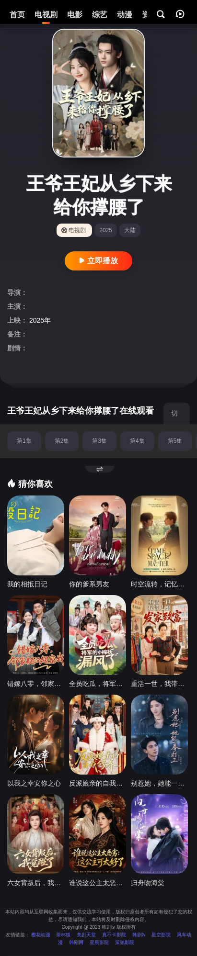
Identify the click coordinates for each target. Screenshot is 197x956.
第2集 (62, 441)
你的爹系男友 (89, 584)
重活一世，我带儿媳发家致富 (159, 683)
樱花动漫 (40, 934)
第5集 (175, 441)
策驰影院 (124, 942)
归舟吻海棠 (147, 883)
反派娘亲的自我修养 (97, 783)
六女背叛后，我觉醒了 (35, 883)
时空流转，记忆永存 (159, 584)
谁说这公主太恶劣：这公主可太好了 (97, 883)
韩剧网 (76, 942)
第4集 (137, 441)
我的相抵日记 (27, 584)
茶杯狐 (63, 934)
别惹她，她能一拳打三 (159, 783)
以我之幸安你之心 (34, 783)
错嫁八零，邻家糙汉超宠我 (35, 683)
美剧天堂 (86, 934)
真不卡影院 (114, 934)
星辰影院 (99, 942)
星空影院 (161, 934)
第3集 (99, 441)
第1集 (24, 441)
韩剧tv (139, 934)
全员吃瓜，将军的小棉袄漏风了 (97, 683)
